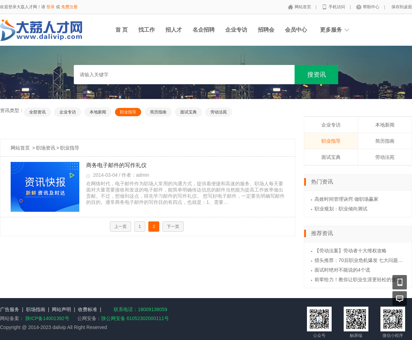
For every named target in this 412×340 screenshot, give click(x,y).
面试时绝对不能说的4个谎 (342, 270)
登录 (50, 6)
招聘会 (266, 30)
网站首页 (303, 6)
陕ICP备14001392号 (47, 318)
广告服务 (9, 309)
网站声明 (61, 309)
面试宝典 (188, 112)
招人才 (173, 30)
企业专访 (236, 30)
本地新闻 (98, 112)
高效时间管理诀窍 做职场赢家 (346, 199)
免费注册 (69, 6)
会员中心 (296, 30)
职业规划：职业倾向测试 (340, 208)
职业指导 (128, 112)
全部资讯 (37, 112)
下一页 (173, 226)
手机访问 (337, 6)
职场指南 (35, 309)
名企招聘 (204, 30)
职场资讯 (45, 148)
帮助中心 (371, 6)
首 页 (121, 30)
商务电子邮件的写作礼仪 (116, 165)
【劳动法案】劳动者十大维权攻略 (350, 250)
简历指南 (158, 112)
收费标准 (87, 309)
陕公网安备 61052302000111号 (135, 318)
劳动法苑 (218, 112)
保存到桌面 (401, 6)
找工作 (146, 30)
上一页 (120, 226)
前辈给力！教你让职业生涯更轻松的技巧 (357, 279)
